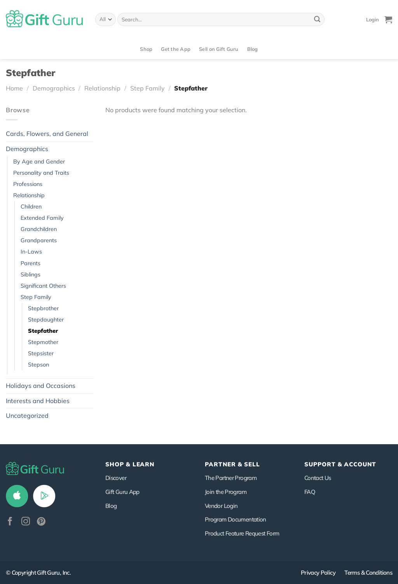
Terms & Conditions (368, 572)
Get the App (175, 49)
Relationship (102, 88)
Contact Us (317, 477)
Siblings (30, 274)
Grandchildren (39, 229)
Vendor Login (221, 505)
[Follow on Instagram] (25, 522)
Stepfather (43, 330)
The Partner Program (231, 477)
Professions (27, 184)
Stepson (38, 364)
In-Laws (31, 251)
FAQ (309, 491)
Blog (252, 49)
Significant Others (43, 285)
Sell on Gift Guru (218, 49)
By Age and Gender (39, 161)
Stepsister (41, 353)
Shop (146, 49)
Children (31, 206)
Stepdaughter (46, 319)
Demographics (54, 88)
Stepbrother (43, 308)
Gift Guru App (122, 491)
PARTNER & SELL (232, 464)
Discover (115, 477)
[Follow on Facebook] (10, 522)
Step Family (147, 88)
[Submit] (317, 19)
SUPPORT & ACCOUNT (340, 464)
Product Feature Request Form (242, 533)
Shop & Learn (129, 464)
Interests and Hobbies (38, 401)
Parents (30, 263)
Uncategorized (27, 415)
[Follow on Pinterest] (41, 522)
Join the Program (225, 491)
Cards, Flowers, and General (47, 133)
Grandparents (39, 240)
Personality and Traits (41, 172)
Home (14, 88)
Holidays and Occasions (40, 385)
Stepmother (43, 342)
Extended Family (42, 217)
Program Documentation (235, 519)
